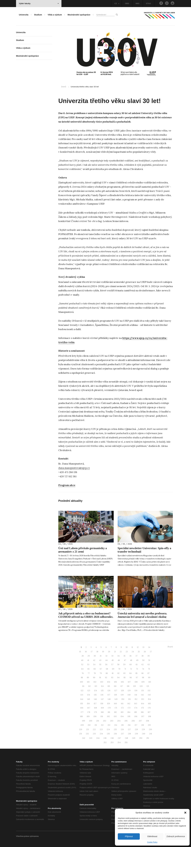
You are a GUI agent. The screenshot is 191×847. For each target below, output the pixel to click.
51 (149, 660)
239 (136, 734)
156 (88, 703)
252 (105, 742)
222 (94, 729)
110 (149, 682)
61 (137, 664)
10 (127, 647)
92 (106, 677)
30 (95, 656)
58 (118, 664)
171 (116, 708)
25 (139, 651)
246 (112, 738)
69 (113, 669)
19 (103, 651)
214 (115, 725)
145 (88, 699)
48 (131, 660)
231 (80, 734)
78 (95, 673)
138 (115, 695)
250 (140, 738)
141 (136, 695)
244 (97, 738)
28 (83, 656)
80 (107, 673)
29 (89, 656)
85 (137, 673)
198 (149, 716)
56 (106, 664)
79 (101, 673)
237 (122, 734)
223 (101, 729)
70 (119, 669)
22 (121, 651)
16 (86, 651)
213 (109, 725)
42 (94, 660)
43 (100, 660)
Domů (63, 87)
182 (115, 712)
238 (129, 734)
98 (143, 677)
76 (83, 673)
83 (124, 673)
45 (113, 660)
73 (137, 669)
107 (129, 682)
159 (108, 703)
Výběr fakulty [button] (39, 3)
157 (95, 703)
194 (122, 716)
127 (115, 690)
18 (97, 651)
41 (88, 660)
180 (102, 712)
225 (115, 729)
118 (128, 686)
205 (126, 721)
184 (128, 712)
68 (107, 669)
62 (142, 664)
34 (118, 656)
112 (89, 686)
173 (129, 708)
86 (142, 673)
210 (89, 725)
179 (95, 712)
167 (88, 708)
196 (135, 716)
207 (140, 721)
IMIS (137, 3)
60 (130, 664)
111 (83, 686)
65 (88, 669)
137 (108, 695)
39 (148, 656)
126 (109, 690)
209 (82, 725)
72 (131, 669)
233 (94, 734)
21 (115, 651)
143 (149, 695)
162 (128, 703)
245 (105, 738)
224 (108, 729)
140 (129, 695)
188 (81, 716)
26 (145, 651)
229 (143, 729)
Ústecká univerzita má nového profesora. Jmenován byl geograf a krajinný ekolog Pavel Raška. (142, 617)
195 (129, 716)
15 (80, 651)
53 (88, 664)
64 (82, 669)
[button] (185, 812)
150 (122, 699)
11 (132, 647)
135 (95, 695)
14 (149, 647)
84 (130, 673)
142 (142, 695)
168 (95, 708)
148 (109, 699)
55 (100, 664)
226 (122, 729)
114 (102, 686)
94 (118, 677)
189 (88, 716)
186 (142, 712)
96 (131, 677)
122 (82, 690)
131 (142, 690)
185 (135, 712)
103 (101, 682)
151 (129, 699)
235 (108, 734)
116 (115, 686)
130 (136, 690)
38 (142, 656)
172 (122, 708)
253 (112, 742)
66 (95, 669)
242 (83, 738)
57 (112, 664)
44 (106, 660)
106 (122, 682)
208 (147, 721)
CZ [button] (116, 3)
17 (92, 651)
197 (142, 716)
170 (109, 708)
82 (118, 673)
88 (82, 677)
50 (143, 660)
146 (95, 699)
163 (135, 703)
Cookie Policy (152, 842)
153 (142, 699)
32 (106, 656)
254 (119, 742)
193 (115, 716)
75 (149, 669)
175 (142, 708)
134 (88, 695)
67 (101, 669)
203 (111, 721)
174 (135, 708)
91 (100, 677)
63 (149, 664)
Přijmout (129, 836)
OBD (127, 3)
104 (108, 682)
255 (126, 742)
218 (142, 725)
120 (141, 686)
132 (149, 690)
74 (143, 669)
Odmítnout (152, 836)
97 (137, 677)
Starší (170, 647)
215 (122, 725)
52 (82, 664)
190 (95, 716)
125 (102, 690)
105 (115, 682)
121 (148, 686)
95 (124, 677)
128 (122, 690)
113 (96, 686)
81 (113, 673)
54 (94, 664)
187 (149, 712)
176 (149, 708)
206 (133, 721)
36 (130, 656)
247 (119, 738)
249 (133, 738)
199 (83, 721)
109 (142, 682)
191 (101, 716)
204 (118, 721)
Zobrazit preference (175, 836)
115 (109, 686)
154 (149, 699)
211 (96, 725)
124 (95, 690)
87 (149, 673)
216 (129, 725)
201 (97, 721)
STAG (148, 3)
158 (101, 703)
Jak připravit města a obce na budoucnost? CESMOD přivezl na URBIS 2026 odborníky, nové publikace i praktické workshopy (85, 617)
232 (87, 734)
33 (112, 656)
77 (89, 673)
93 (112, 677)
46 (119, 660)
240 (143, 734)
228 (136, 729)
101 (88, 682)
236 (115, 734)
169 (102, 708)
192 (108, 716)
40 (82, 660)
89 (88, 677)
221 (87, 729)
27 (151, 651)
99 (149, 677)
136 (102, 695)
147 (102, 699)
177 (82, 712)
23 (127, 651)
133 (81, 695)
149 (116, 699)
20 (109, 651)
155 (81, 703)
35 (124, 656)
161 (122, 703)
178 (88, 712)
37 (137, 656)
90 (94, 677)
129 (129, 690)
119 (134, 686)
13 (143, 647)
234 (101, 734)
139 (122, 695)
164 (142, 703)
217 (136, 725)
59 (124, 664)
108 (136, 682)
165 (149, 703)
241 (150, 734)
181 (109, 712)
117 (121, 686)
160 (115, 703)
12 (138, 647)
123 (88, 690)
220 (80, 729)
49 (137, 660)
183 (122, 712)
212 (102, 725)
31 (100, 656)
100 (81, 682)
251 (147, 738)
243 (90, 738)
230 (150, 729)
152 (136, 699)
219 (149, 725)
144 (81, 699)
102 (95, 682)
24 (133, 651)
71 (125, 669)
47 (125, 660)
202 (104, 721)
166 (81, 708)
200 (90, 721)
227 (129, 729)
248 (126, 738)
